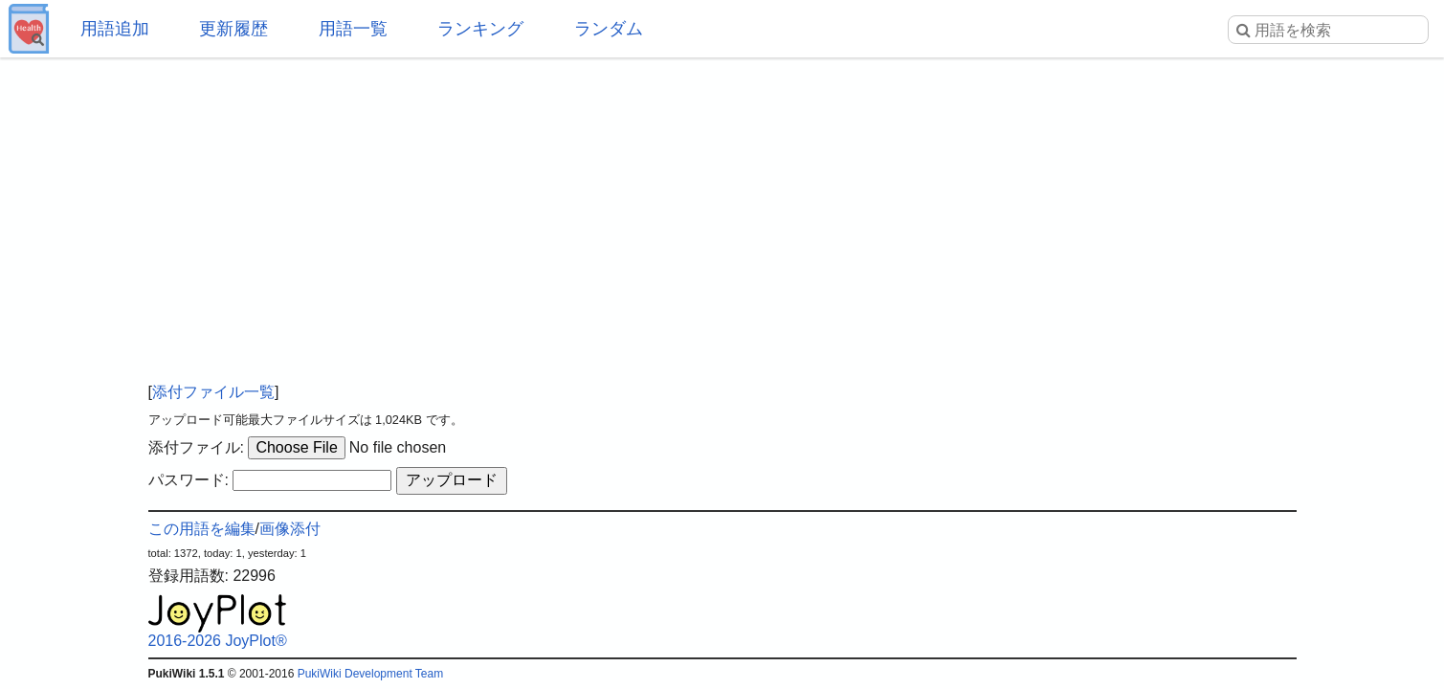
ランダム (608, 28)
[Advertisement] (722, 210)
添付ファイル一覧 (213, 392)
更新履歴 (233, 28)
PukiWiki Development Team (371, 673)
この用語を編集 (201, 529)
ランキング (480, 28)
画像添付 (290, 529)
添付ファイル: (196, 447)
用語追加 (114, 28)
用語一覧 (353, 28)
